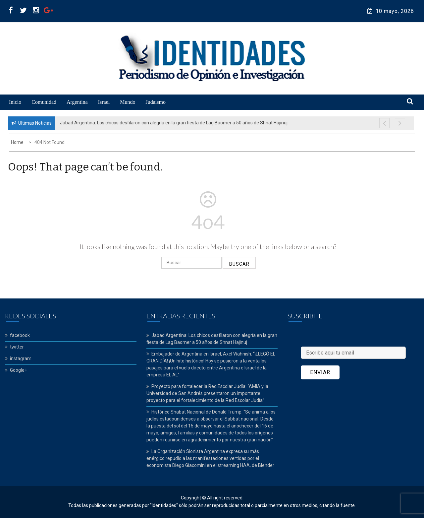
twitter (17, 347)
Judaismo (155, 102)
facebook (20, 335)
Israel (104, 102)
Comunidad (43, 102)
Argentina (77, 102)
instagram (20, 358)
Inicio (15, 102)
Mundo (127, 102)
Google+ (18, 370)
